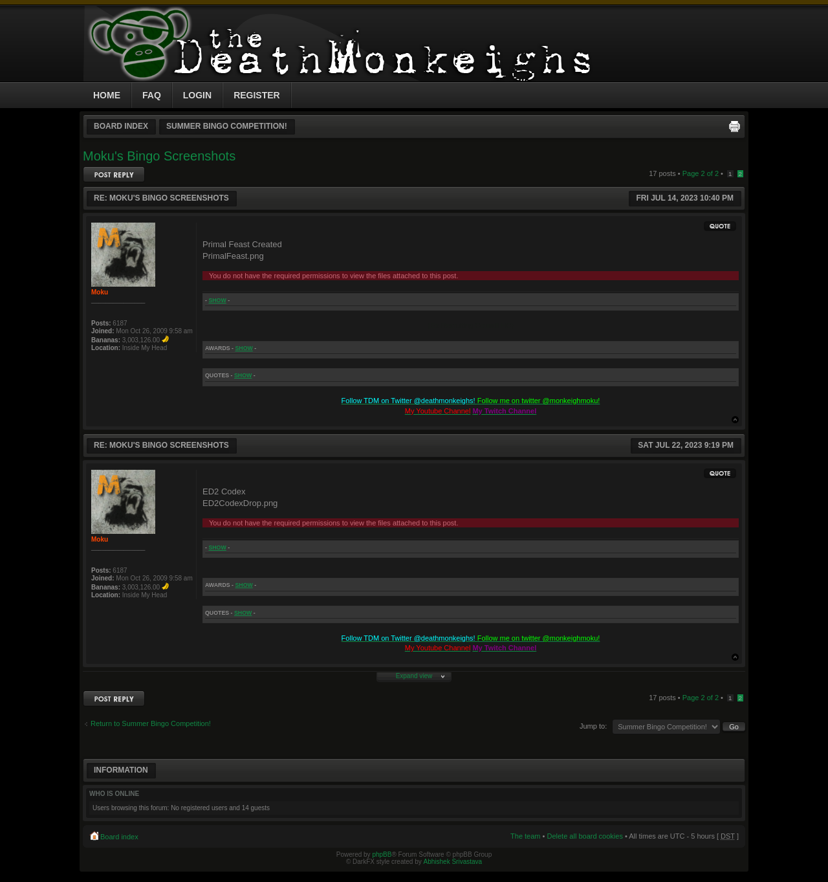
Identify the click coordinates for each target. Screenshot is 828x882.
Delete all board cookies (584, 836)
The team (525, 836)
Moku (99, 292)
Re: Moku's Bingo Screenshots (161, 198)
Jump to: (593, 726)
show (217, 300)
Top (735, 419)
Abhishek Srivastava (453, 861)
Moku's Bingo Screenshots (159, 156)
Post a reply (114, 174)
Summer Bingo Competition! (226, 126)
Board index (121, 126)
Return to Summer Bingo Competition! (151, 723)
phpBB (381, 854)
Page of (700, 173)
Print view (734, 126)
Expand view (414, 675)
